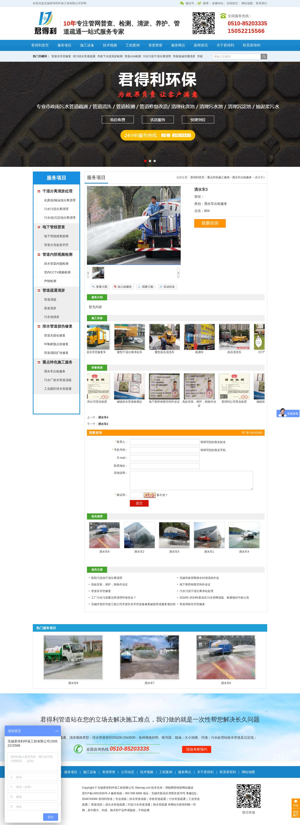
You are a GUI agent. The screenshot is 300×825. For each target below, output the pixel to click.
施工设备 (87, 45)
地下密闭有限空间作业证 (167, 401)
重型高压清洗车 (167, 352)
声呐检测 (50, 281)
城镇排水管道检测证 (132, 401)
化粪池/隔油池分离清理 (59, 200)
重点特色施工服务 (57, 362)
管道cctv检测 (132, 56)
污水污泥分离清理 (56, 209)
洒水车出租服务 (54, 371)
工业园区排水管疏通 (57, 388)
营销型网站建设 (183, 791)
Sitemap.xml (142, 791)
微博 (206, 3)
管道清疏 (50, 299)
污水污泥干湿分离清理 (157, 56)
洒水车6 (104, 555)
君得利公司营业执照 (97, 401)
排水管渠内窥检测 (56, 263)
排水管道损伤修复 (57, 326)
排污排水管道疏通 (84, 56)
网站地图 (247, 3)
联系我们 (261, 3)
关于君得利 (225, 45)
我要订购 (147, 286)
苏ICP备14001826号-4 (96, 796)
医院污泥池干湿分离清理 (106, 581)
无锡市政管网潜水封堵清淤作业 (199, 581)
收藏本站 (217, 3)
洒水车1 (209, 555)
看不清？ (157, 498)
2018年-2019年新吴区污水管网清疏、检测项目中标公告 (214, 601)
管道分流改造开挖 (56, 245)
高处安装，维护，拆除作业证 (109, 588)
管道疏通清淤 (53, 290)
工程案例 (133, 45)
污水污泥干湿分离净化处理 (196, 594)
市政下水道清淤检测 (110, 56)
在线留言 (232, 3)
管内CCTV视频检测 (57, 272)
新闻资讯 (201, 45)
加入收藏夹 (125, 286)
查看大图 (101, 286)
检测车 (202, 352)
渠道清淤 (50, 308)
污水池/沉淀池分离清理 (59, 217)
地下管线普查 (53, 227)
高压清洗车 (237, 352)
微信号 (190, 3)
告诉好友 (169, 286)
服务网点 (178, 45)
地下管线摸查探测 (56, 236)
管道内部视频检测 (57, 254)
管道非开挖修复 (61, 56)
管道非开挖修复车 (97, 352)
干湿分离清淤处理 (57, 191)
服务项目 (64, 45)
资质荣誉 (155, 45)
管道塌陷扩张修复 (56, 353)
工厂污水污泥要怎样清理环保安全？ (113, 601)
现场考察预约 (196, 753)
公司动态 (127, 775)
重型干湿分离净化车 (132, 352)
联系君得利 (251, 45)
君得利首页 (40, 45)
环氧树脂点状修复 (56, 344)
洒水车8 (73, 686)
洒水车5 (174, 555)
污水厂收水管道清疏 (57, 380)
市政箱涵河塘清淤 (184, 56)
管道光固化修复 (54, 335)
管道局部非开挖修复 (192, 607)
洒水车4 (103, 417)
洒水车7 (150, 686)
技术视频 (110, 45)
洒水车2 (103, 424)
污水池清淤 (51, 317)
